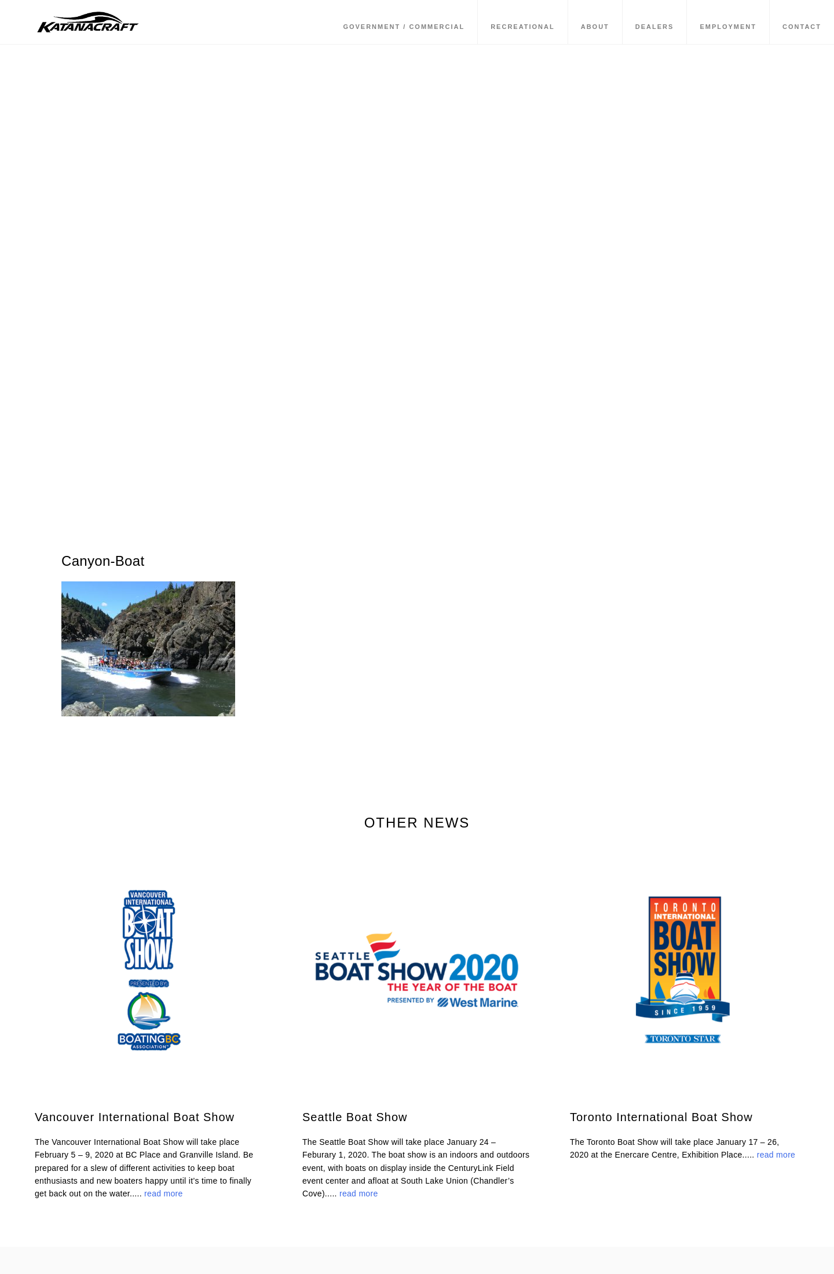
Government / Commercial (403, 28)
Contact (801, 28)
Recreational (523, 28)
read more (163, 1193)
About (595, 28)
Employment (728, 28)
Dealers (654, 28)
